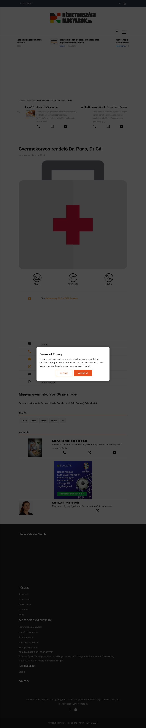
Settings (64, 373)
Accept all (83, 373)
